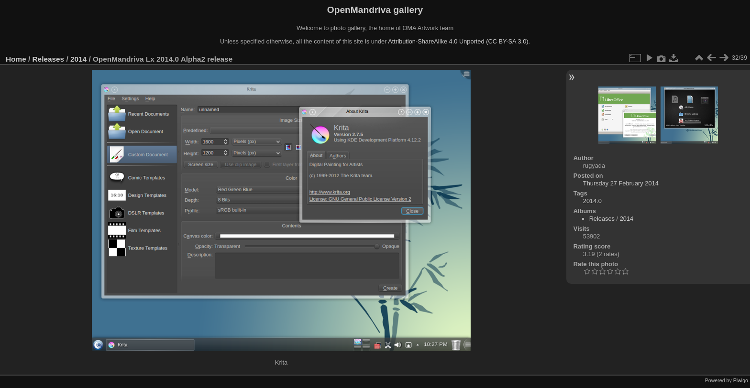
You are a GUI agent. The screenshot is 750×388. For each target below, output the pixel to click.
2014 (78, 59)
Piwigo (740, 380)
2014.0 (592, 201)
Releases (49, 59)
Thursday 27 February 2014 (621, 183)
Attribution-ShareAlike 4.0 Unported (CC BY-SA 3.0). (459, 41)
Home (16, 59)
